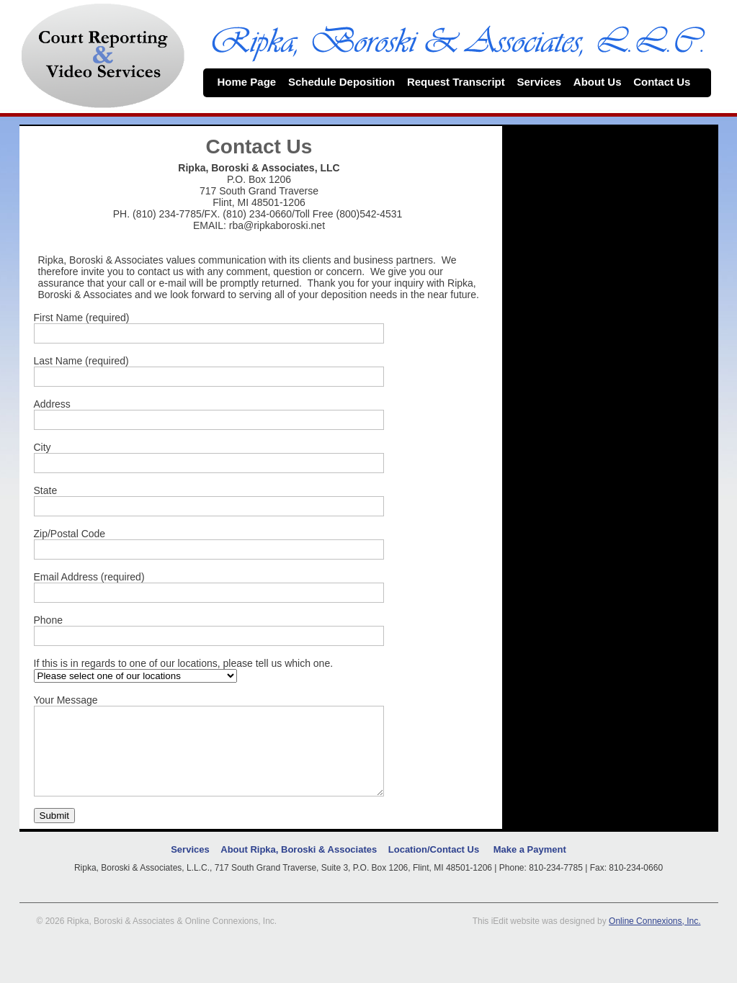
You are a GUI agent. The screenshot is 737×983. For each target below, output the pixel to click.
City (42, 447)
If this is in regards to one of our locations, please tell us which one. (184, 663)
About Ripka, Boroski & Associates (298, 866)
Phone (48, 620)
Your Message (66, 700)
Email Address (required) (89, 577)
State (46, 490)
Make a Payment (529, 866)
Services (545, 82)
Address (52, 404)
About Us (603, 82)
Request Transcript (462, 82)
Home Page (253, 82)
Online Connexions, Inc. (654, 938)
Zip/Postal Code (70, 533)
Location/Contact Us (433, 866)
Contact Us (667, 82)
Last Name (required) (81, 361)
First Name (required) (82, 317)
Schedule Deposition (347, 82)
